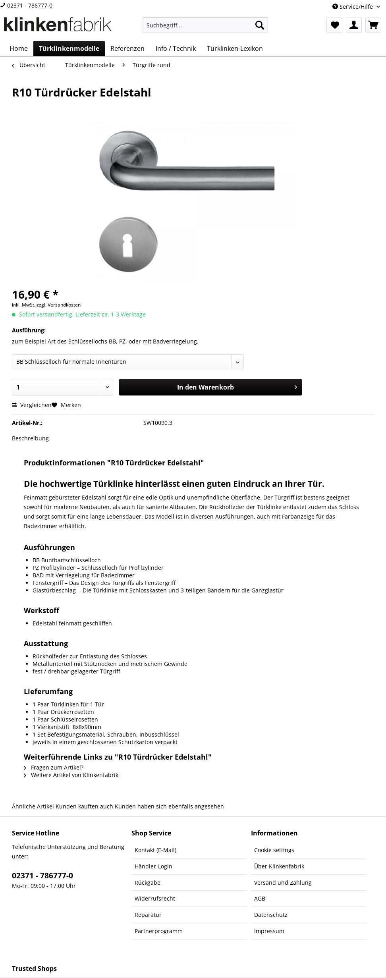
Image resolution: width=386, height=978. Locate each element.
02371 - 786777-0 (26, 5)
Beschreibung (30, 438)
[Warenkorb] (373, 25)
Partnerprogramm (159, 931)
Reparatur (148, 914)
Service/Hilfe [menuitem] (353, 6)
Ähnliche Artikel (33, 806)
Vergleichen (32, 405)
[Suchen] (259, 25)
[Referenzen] (127, 48)
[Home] (18, 48)
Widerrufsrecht (155, 898)
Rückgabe (147, 882)
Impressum (269, 931)
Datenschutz (271, 914)
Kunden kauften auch (84, 806)
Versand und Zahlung (283, 882)
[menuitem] (205, 29)
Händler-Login (153, 866)
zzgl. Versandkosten (59, 304)
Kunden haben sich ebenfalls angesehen (169, 806)
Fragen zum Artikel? (53, 767)
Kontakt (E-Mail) (155, 850)
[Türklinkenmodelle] (69, 48)
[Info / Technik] (175, 48)
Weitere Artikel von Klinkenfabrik (71, 775)
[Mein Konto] (354, 25)
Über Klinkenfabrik (279, 866)
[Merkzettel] (334, 25)
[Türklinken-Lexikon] (234, 48)
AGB (259, 898)
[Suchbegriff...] (205, 25)
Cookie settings (274, 850)
